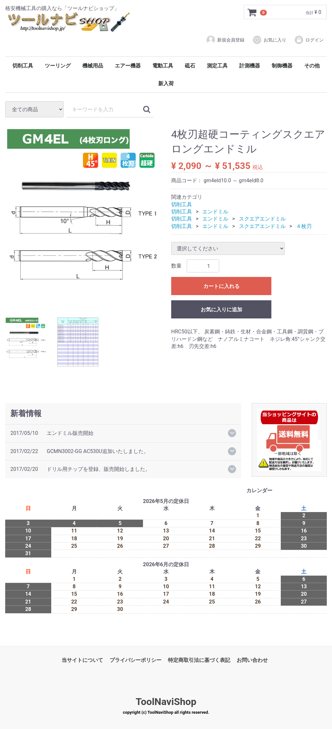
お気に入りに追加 (221, 309)
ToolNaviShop (166, 701)
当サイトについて (82, 660)
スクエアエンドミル (262, 219)
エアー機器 (128, 66)
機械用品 (92, 66)
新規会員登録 (225, 40)
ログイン (309, 40)
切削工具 (22, 66)
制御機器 (282, 66)
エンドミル (215, 212)
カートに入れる (221, 286)
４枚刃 (304, 226)
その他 (312, 66)
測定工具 (217, 66)
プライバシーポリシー (135, 660)
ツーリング (58, 66)
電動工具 (162, 66)
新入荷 (166, 83)
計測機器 (249, 66)
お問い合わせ (252, 660)
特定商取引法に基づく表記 (199, 660)
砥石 (190, 66)
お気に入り (269, 40)
